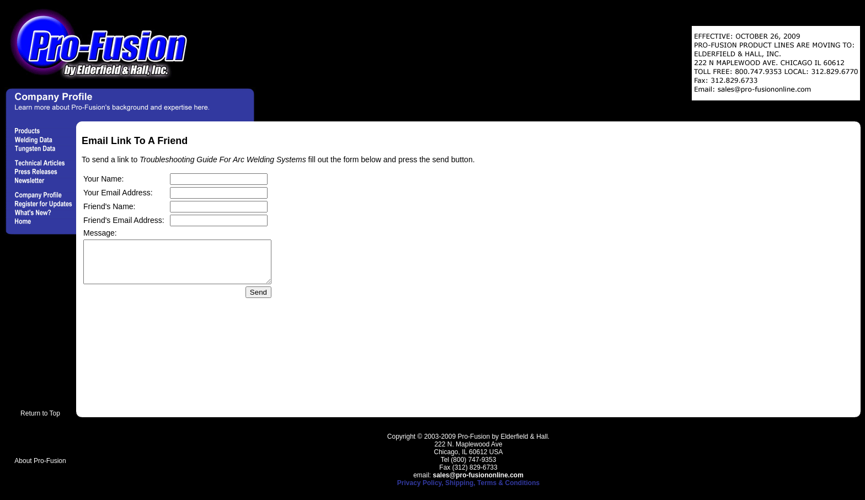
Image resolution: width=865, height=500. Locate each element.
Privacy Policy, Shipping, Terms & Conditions (468, 483)
